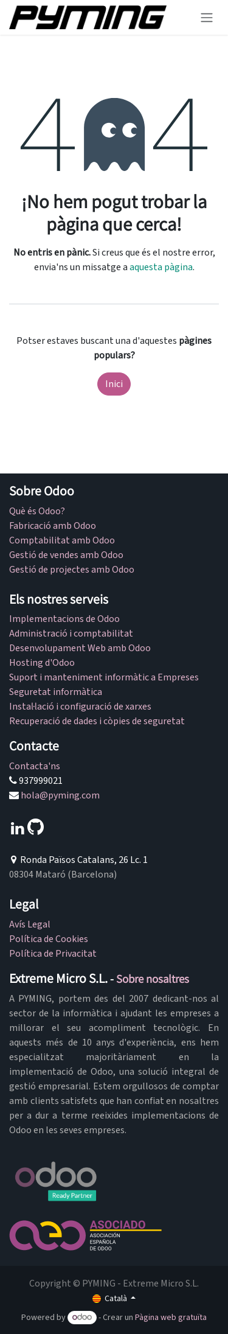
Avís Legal (29, 924)
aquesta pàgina (161, 267)
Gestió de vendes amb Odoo (66, 555)
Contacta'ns (34, 766)
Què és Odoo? (37, 511)
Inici (114, 384)
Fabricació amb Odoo (52, 526)
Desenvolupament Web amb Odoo (80, 648)
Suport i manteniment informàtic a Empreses (104, 677)
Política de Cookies (48, 939)
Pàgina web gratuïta (171, 1317)
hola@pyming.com (60, 795)
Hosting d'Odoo (42, 662)
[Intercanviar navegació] (207, 17)
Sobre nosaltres (152, 978)
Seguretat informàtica (55, 692)
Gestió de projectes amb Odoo (71, 569)
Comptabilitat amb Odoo (62, 540)
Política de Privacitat (53, 953)
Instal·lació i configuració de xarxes (80, 706)
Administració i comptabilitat (71, 633)
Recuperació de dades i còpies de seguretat (97, 721)
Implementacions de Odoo (64, 619)
